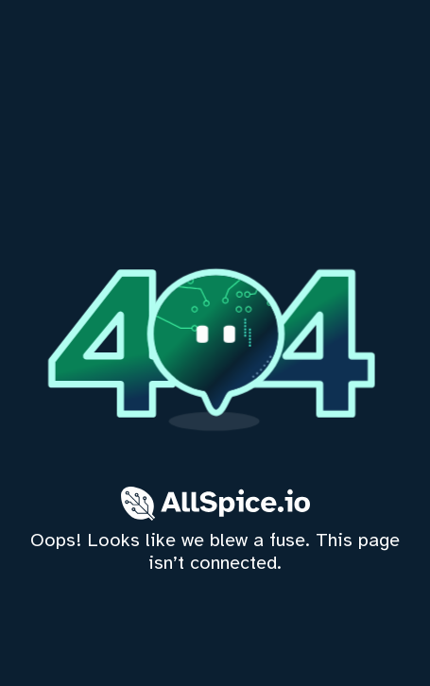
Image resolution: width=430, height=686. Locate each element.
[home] (215, 343)
